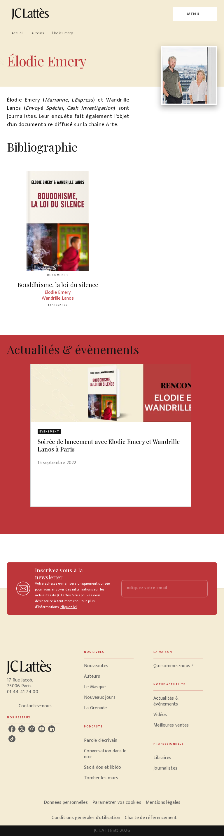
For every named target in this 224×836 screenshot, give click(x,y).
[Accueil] (31, 14)
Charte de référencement (151, 818)
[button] (111, 418)
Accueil (17, 33)
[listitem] (12, 729)
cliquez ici (68, 607)
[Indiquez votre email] (157, 588)
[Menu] (195, 14)
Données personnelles (66, 802)
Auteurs (38, 33)
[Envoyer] (201, 588)
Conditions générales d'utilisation (86, 818)
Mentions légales (163, 802)
